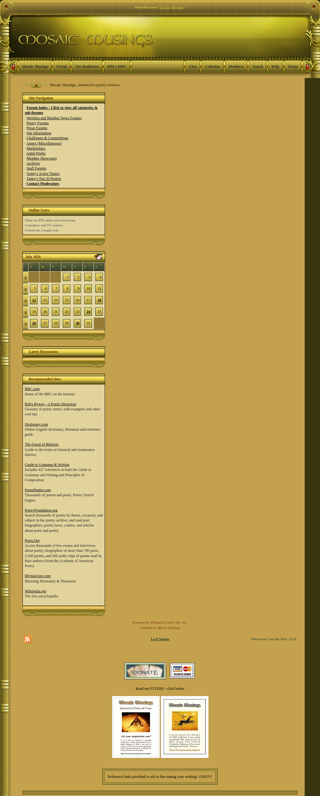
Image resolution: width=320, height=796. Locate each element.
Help (275, 66)
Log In (165, 7)
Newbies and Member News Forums (54, 118)
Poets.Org (32, 540)
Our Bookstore (87, 66)
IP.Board (156, 622)
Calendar (212, 66)
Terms (293, 66)
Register (177, 7)
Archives (33, 163)
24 (88, 311)
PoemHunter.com (38, 490)
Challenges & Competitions (47, 138)
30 (77, 323)
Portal (62, 66)
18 (99, 300)
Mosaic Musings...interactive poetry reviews (85, 85)
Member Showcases (42, 158)
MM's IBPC (117, 66)
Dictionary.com (36, 424)
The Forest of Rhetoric (42, 444)
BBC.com (32, 389)
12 (34, 300)
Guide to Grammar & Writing (47, 464)
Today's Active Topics (43, 173)
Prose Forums (37, 128)
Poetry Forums (38, 123)
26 (34, 323)
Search (257, 66)
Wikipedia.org (35, 591)
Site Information (39, 133)
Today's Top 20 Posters (44, 178)
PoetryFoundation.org (41, 510)
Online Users (39, 210)
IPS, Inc (180, 622)
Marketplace (36, 148)
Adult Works (36, 153)
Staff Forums (36, 168)
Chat (193, 66)
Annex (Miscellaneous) (44, 143)
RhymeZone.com (38, 576)
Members (236, 66)
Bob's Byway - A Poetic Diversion (50, 404)
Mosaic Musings (35, 66)
